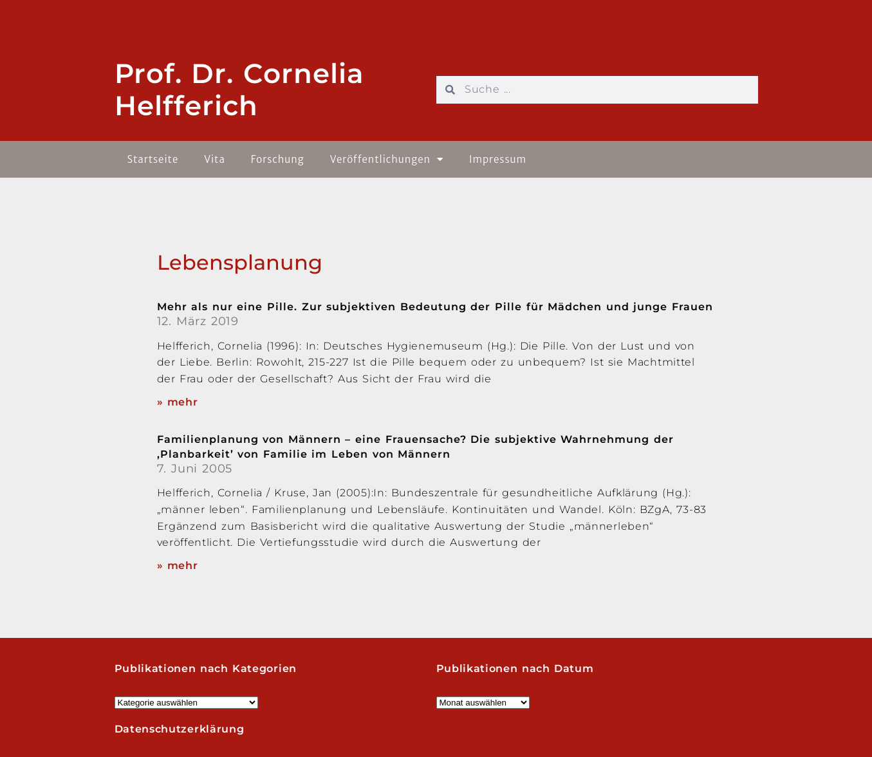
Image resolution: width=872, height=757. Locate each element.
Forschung (277, 159)
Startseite (153, 159)
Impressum (497, 159)
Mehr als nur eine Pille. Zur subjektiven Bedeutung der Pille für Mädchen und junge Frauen (435, 307)
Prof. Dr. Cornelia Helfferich (239, 89)
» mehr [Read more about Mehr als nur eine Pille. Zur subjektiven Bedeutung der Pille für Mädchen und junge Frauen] (177, 402)
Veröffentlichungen (386, 159)
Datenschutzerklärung (180, 729)
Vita (214, 159)
